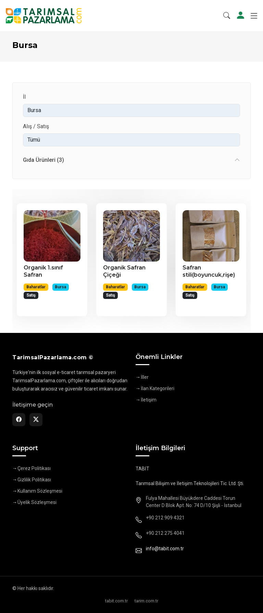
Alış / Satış (36, 126)
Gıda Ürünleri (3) (43, 160)
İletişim (148, 399)
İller (145, 377)
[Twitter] (35, 419)
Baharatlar (36, 287)
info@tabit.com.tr (165, 548)
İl (24, 97)
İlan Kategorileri (157, 388)
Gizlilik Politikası (34, 479)
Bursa (60, 287)
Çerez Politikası (34, 468)
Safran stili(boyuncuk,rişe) (209, 271)
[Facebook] (18, 419)
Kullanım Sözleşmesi (39, 491)
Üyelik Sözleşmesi (37, 502)
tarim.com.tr (146, 600)
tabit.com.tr (116, 600)
